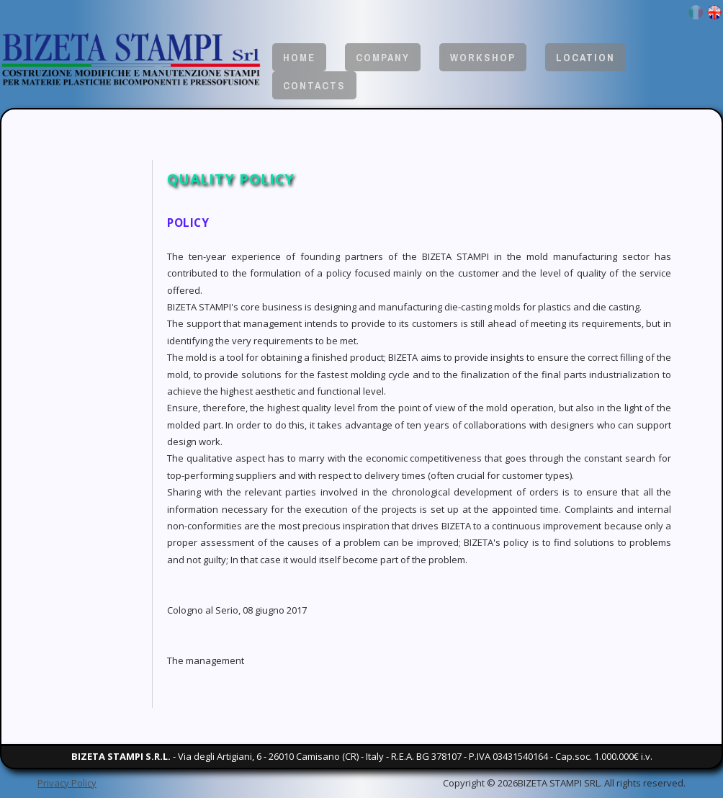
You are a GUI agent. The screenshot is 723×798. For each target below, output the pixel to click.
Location (585, 57)
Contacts (314, 85)
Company (383, 57)
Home (299, 57)
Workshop (483, 57)
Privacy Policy (66, 782)
